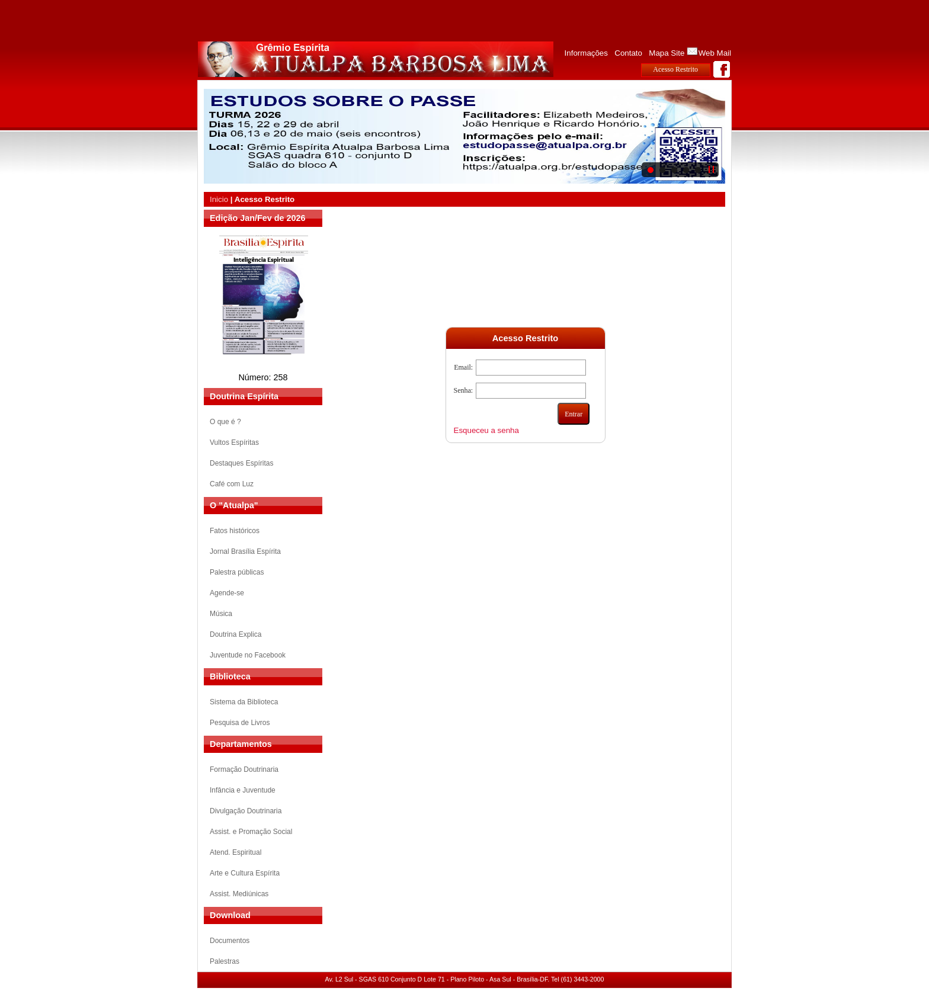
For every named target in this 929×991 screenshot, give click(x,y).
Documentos (229, 941)
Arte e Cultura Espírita (245, 873)
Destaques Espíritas (241, 463)
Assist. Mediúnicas (239, 894)
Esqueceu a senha (486, 430)
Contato (628, 53)
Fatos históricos (235, 531)
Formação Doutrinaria (244, 769)
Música (221, 614)
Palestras (224, 961)
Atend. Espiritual (235, 852)
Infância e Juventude (243, 790)
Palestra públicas (237, 572)
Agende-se (227, 593)
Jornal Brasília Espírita (245, 551)
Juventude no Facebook (248, 655)
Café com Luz (232, 484)
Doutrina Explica (235, 634)
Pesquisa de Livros (240, 723)
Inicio (219, 199)
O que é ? (225, 422)
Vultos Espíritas (234, 442)
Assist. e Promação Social (251, 832)
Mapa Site (666, 53)
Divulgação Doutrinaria (245, 811)
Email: (463, 367)
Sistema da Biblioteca (244, 702)
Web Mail (715, 53)
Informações (586, 53)
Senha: (463, 390)
